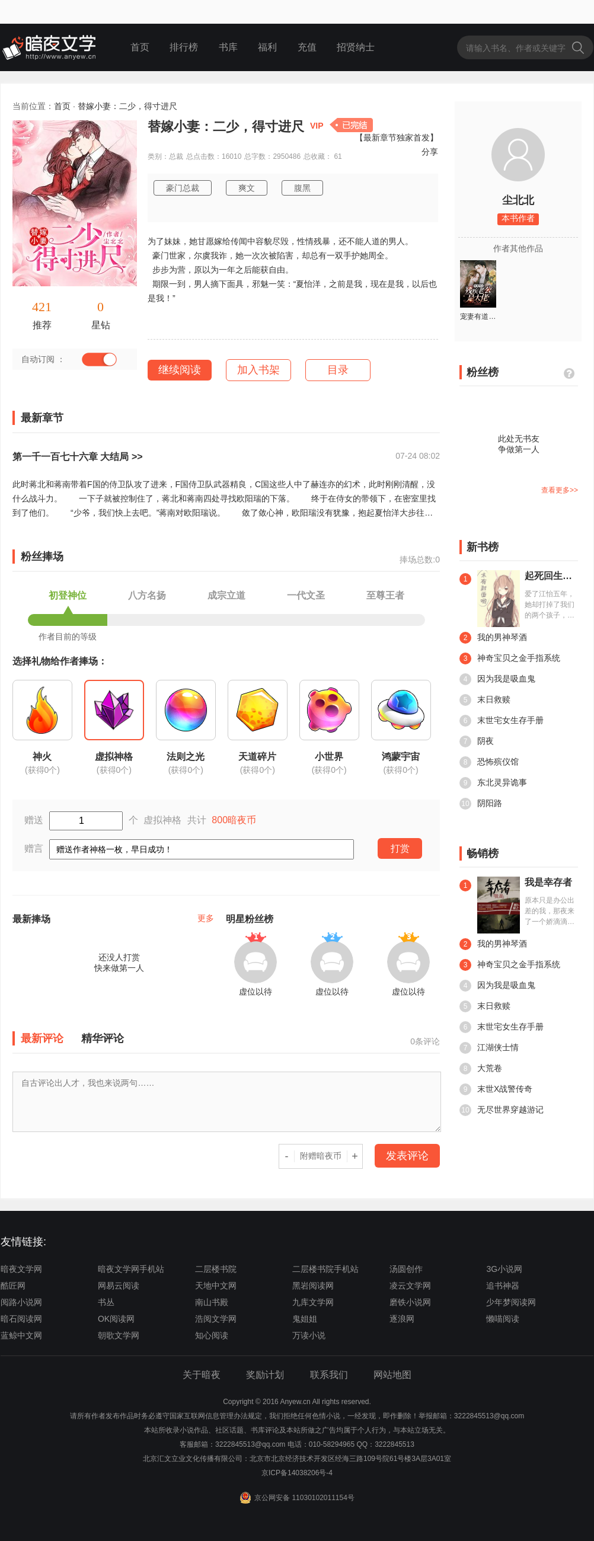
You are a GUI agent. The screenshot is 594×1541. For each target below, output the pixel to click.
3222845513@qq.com (250, 1444)
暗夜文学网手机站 (131, 1269)
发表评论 (407, 1156)
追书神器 (502, 1285)
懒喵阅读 (502, 1318)
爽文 (246, 188)
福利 (267, 47)
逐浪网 (401, 1318)
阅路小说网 (21, 1302)
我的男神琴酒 (493, 638)
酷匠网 (13, 1285)
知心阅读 (211, 1335)
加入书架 (258, 370)
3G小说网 (504, 1269)
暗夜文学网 (21, 1269)
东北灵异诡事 (493, 783)
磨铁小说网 (410, 1302)
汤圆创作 (406, 1269)
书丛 (106, 1302)
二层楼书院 (216, 1269)
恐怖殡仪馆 (489, 762)
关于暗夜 (202, 1375)
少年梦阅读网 (511, 1302)
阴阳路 (480, 804)
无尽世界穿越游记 (501, 1110)
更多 (205, 918)
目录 (338, 370)
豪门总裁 (182, 188)
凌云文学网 (410, 1285)
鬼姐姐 (304, 1318)
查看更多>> (559, 490)
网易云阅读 (118, 1285)
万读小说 (308, 1335)
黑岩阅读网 (313, 1285)
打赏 (400, 848)
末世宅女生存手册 (501, 721)
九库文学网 (313, 1302)
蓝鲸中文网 (21, 1335)
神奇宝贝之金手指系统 (509, 658)
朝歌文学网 (118, 1335)
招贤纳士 (356, 47)
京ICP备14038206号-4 (297, 1473)
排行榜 (184, 47)
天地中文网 (216, 1285)
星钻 (100, 325)
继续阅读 (179, 370)
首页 (139, 47)
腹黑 (302, 188)
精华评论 (102, 1038)
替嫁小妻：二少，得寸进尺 (127, 106)
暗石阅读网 (21, 1318)
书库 (228, 47)
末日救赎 (484, 700)
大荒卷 (480, 1069)
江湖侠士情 (489, 1048)
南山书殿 (211, 1302)
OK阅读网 (116, 1318)
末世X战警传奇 (495, 1089)
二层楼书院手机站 (325, 1269)
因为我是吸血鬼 (497, 679)
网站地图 (392, 1375)
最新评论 (42, 1038)
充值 (307, 47)
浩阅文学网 (216, 1318)
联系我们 (329, 1375)
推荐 (42, 325)
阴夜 (476, 741)
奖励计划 (265, 1375)
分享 (429, 151)
